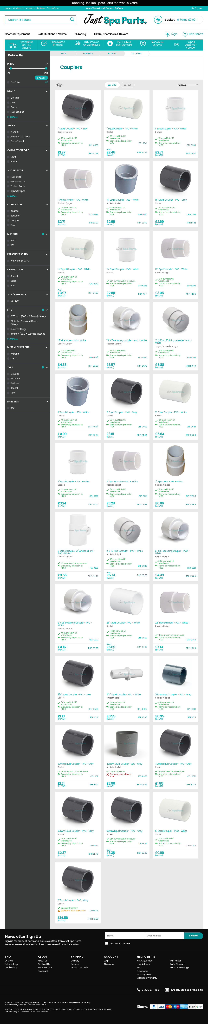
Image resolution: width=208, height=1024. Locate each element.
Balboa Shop (11, 964)
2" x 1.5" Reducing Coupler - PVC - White (172, 552)
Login (106, 961)
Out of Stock (17, 141)
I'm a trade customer (120, 943)
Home (8, 8)
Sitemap (70, 1002)
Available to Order (20, 136)
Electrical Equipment (17, 34)
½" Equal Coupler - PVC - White (171, 831)
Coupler (15, 220)
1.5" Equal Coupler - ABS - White (122, 200)
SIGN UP (193, 935)
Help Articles (143, 964)
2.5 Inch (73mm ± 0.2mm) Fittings (25, 322)
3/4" (13, 408)
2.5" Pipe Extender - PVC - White (171, 623)
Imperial (15, 353)
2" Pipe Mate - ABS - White (168, 481)
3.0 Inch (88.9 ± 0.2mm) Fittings (28, 333)
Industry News (144, 974)
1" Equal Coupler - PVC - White (121, 128)
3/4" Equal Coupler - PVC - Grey (74, 694)
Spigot (14, 280)
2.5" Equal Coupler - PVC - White (123, 623)
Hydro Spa (16, 176)
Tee (13, 225)
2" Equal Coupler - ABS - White (73, 412)
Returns (75, 964)
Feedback (43, 971)
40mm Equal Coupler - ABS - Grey (124, 764)
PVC (13, 240)
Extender (15, 378)
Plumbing (80, 34)
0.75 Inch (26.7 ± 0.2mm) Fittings (28, 316)
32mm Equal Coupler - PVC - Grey (75, 764)
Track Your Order (80, 967)
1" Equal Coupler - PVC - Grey (73, 128)
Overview (109, 964)
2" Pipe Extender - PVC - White (122, 481)
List (127, 84)
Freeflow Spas (18, 181)
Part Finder (175, 961)
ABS (12, 245)
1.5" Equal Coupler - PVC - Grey (171, 200)
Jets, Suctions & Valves (52, 34)
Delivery (41, 8)
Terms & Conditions (56, 1002)
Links (44, 1002)
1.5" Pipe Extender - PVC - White (171, 269)
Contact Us (18, 8)
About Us (30, 8)
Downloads (142, 971)
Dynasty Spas (18, 191)
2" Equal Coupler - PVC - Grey (121, 412)
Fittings (112, 53)
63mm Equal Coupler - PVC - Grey (124, 831)
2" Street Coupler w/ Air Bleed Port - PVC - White (76, 552)
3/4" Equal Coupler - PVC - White (123, 694)
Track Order (53, 8)
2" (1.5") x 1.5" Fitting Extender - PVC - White (173, 341)
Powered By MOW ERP (37, 1005)
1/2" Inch (15, 301)
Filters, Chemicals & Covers (111, 34)
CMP (13, 102)
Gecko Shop (11, 967)
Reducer (15, 215)
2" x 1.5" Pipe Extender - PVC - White (124, 551)
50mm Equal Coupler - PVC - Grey (75, 831)
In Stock (15, 132)
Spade (14, 161)
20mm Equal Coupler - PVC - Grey (173, 694)
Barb (13, 285)
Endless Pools (18, 186)
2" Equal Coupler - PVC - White (171, 412)
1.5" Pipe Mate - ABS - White (72, 340)
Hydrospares (17, 112)
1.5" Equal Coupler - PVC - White (74, 269)
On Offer (15, 82)
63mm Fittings (18, 329)
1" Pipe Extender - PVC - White (73, 200)
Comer (14, 107)
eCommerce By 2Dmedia (15, 1005)
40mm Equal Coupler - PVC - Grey (173, 764)
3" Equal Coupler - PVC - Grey (73, 900)
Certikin (15, 97)
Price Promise (45, 967)
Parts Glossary (177, 964)
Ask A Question (144, 961)
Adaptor (15, 211)
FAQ (139, 967)
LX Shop (9, 961)
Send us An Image (179, 967)
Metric (14, 358)
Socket (14, 276)
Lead (13, 156)
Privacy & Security (82, 1002)
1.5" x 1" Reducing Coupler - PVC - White (126, 340)
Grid (112, 84)
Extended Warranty (147, 978)
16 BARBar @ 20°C (20, 260)
